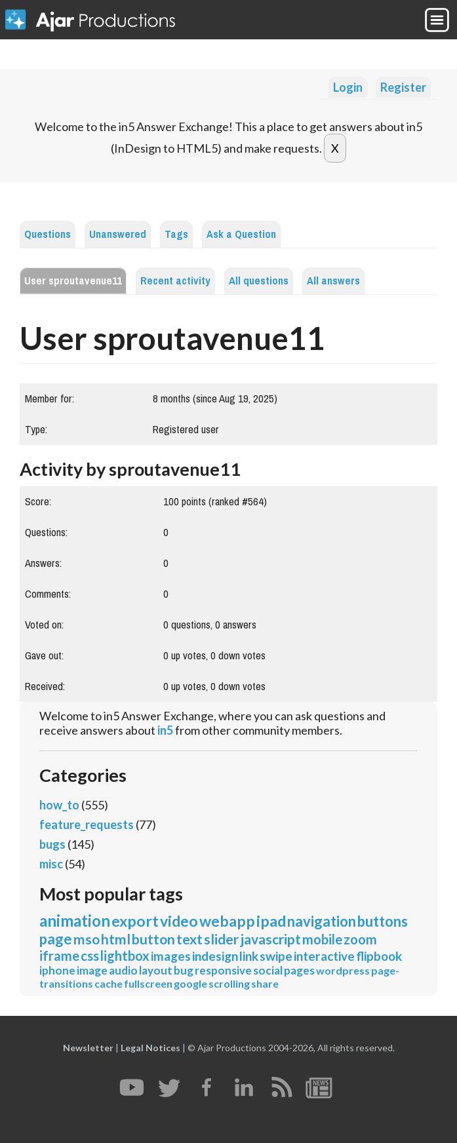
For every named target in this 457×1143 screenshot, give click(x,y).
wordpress (343, 970)
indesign (215, 955)
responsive (223, 970)
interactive (324, 955)
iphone (57, 970)
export (135, 921)
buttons (382, 921)
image (92, 970)
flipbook (379, 955)
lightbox (124, 955)
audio (123, 970)
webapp (227, 921)
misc (51, 864)
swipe (276, 955)
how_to (59, 805)
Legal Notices (150, 1047)
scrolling (229, 983)
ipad (271, 921)
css (90, 955)
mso (86, 939)
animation (74, 920)
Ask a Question (241, 234)
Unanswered (117, 234)
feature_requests (86, 824)
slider (221, 939)
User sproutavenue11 (73, 281)
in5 (165, 730)
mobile (322, 939)
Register (403, 87)
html (115, 939)
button (153, 939)
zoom (360, 939)
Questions (47, 234)
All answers (333, 281)
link (248, 955)
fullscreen (148, 983)
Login (348, 87)
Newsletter (88, 1047)
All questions (258, 281)
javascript (270, 939)
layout (155, 970)
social (268, 970)
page (55, 939)
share (265, 983)
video (179, 921)
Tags (176, 234)
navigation (321, 921)
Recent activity (175, 281)
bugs (52, 844)
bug (183, 970)
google (190, 983)
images (171, 955)
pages (299, 970)
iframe (59, 955)
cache (108, 983)
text (189, 939)
